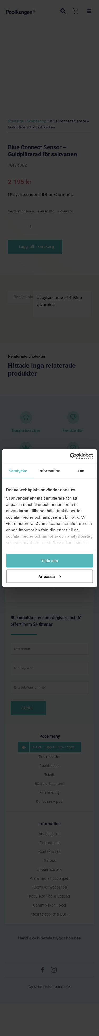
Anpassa (49, 576)
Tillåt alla (49, 561)
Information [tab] (50, 471)
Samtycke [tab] (17, 471)
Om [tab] (81, 471)
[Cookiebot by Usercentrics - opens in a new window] (70, 456)
